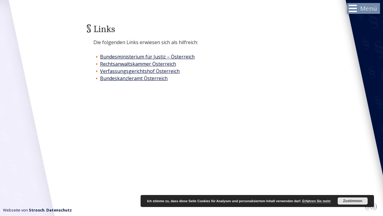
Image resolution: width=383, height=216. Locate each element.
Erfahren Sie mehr (316, 201)
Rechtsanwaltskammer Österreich (138, 64)
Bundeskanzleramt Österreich (134, 78)
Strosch (36, 210)
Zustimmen (352, 201)
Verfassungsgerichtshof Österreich (140, 71)
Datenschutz (59, 210)
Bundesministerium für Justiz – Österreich (147, 56)
